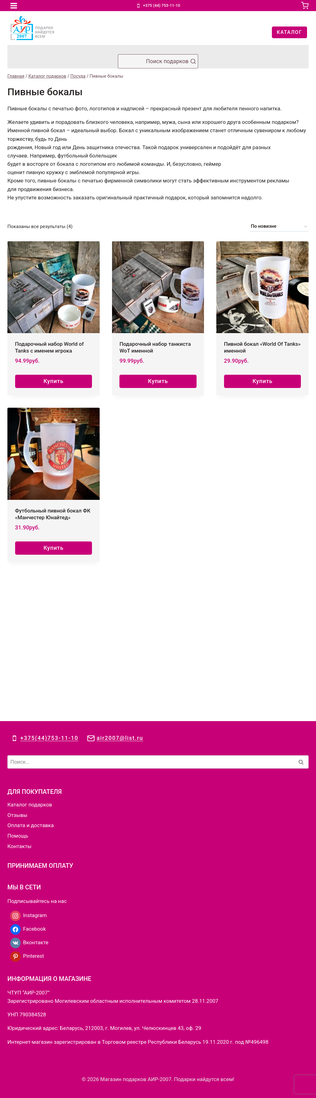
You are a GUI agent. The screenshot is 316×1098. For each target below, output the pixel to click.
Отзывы (17, 671)
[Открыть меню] (13, 5)
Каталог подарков (29, 660)
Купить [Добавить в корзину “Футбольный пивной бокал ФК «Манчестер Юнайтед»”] (54, 548)
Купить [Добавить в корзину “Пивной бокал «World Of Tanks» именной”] (262, 381)
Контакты (19, 702)
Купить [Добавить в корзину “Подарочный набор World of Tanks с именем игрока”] (54, 381)
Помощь (17, 691)
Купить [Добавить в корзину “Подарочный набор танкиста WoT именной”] (158, 381)
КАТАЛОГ (289, 32)
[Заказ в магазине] (279, 226)
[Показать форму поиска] (158, 61)
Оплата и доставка (30, 681)
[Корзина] (305, 5)
